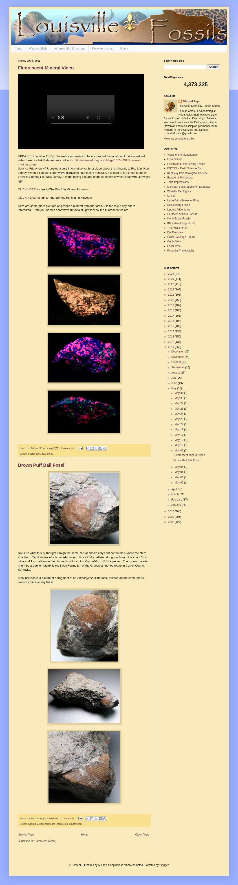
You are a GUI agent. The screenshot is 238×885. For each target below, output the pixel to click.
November (178, 357)
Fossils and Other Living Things (186, 163)
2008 (171, 522)
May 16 (179, 440)
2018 (171, 310)
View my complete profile (179, 138)
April (174, 489)
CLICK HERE (27, 189)
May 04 (179, 472)
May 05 (179, 466)
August (176, 372)
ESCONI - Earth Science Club (185, 168)
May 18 (179, 429)
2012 (171, 342)
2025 (171, 273)
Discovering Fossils (178, 204)
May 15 (179, 445)
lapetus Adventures (178, 209)
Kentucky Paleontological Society (187, 173)
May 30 (179, 398)
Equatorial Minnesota (180, 177)
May (174, 388)
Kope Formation (102, 48)
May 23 (179, 419)
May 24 (179, 413)
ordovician (62, 824)
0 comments (67, 818)
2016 (171, 320)
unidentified (75, 824)
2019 (171, 305)
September (178, 367)
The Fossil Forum (177, 227)
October (176, 362)
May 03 (179, 477)
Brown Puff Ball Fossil (42, 465)
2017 (171, 315)
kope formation (47, 824)
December (178, 351)
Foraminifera (174, 159)
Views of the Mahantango (182, 154)
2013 (171, 336)
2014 (171, 331)
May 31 (179, 393)
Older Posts (142, 834)
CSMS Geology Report (181, 236)
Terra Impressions (178, 182)
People (123, 48)
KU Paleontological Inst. (181, 223)
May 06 (179, 450)
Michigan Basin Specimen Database (189, 186)
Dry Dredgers (175, 232)
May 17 (179, 434)
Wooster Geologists (179, 191)
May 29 (179, 403)
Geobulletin (174, 241)
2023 (171, 284)
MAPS (171, 195)
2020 (171, 300)
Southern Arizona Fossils (182, 214)
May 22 (179, 424)
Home (18, 48)
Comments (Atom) (45, 841)
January (176, 505)
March (175, 494)
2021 (171, 294)
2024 (171, 279)
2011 (171, 347)
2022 (171, 289)
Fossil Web (174, 246)
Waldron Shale (38, 48)
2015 (171, 326)
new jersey (47, 453)
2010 (171, 511)
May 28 (179, 408)
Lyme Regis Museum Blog (183, 200)
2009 (171, 516)
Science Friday (27, 168)
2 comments (67, 448)
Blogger (164, 865)
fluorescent (34, 453)
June (174, 383)
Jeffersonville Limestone (69, 48)
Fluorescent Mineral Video (46, 67)
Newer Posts (26, 834)
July (174, 377)
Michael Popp (191, 101)
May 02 (179, 482)
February (177, 499)
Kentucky (33, 824)
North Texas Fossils (179, 218)
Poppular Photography (180, 250)
